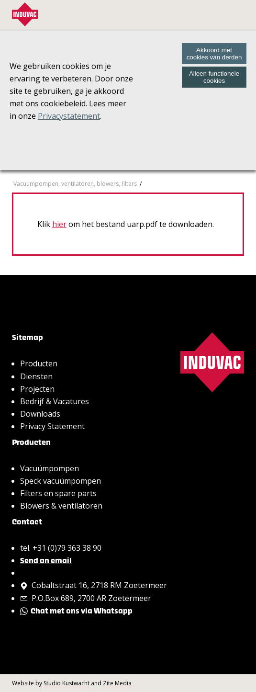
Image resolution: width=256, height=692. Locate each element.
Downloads (40, 413)
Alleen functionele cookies (214, 77)
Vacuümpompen (49, 468)
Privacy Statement (52, 426)
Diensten (36, 376)
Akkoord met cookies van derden (214, 53)
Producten (38, 363)
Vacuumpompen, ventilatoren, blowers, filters (75, 184)
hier (59, 224)
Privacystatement (69, 116)
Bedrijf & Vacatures (54, 401)
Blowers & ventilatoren (61, 505)
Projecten (37, 389)
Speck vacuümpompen (60, 481)
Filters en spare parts (58, 493)
